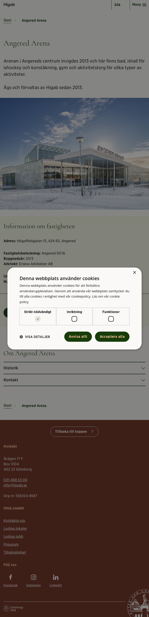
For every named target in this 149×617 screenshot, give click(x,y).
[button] (35, 337)
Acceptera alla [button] (112, 336)
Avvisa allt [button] (78, 336)
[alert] (74, 308)
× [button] (134, 272)
